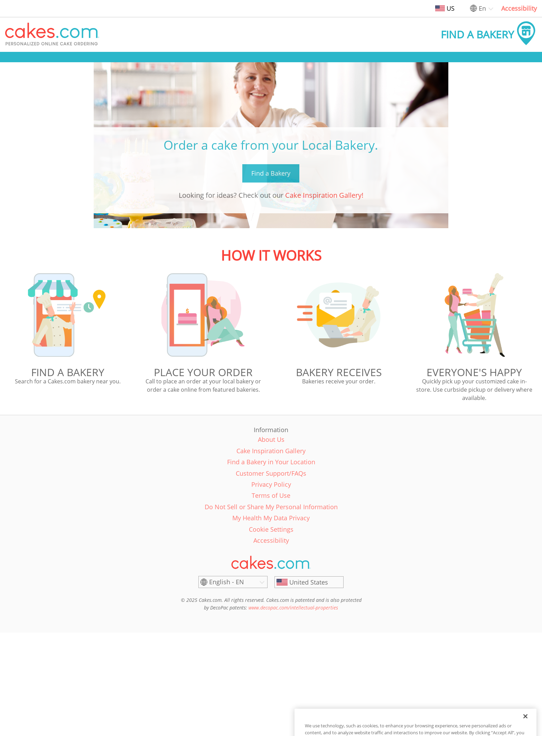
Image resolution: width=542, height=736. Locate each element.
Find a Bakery (270, 173)
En (482, 8)
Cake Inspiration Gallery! (324, 195)
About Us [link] (271, 439)
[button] (52, 34)
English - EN (226, 582)
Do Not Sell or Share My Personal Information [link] (271, 507)
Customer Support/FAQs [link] (271, 473)
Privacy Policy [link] (271, 484)
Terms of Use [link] (271, 495)
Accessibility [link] (519, 8)
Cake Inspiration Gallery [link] (271, 451)
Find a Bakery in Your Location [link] (271, 462)
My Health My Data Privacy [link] (271, 518)
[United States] (309, 582)
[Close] (525, 728)
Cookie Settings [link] (271, 529)
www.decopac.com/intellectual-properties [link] (293, 607)
